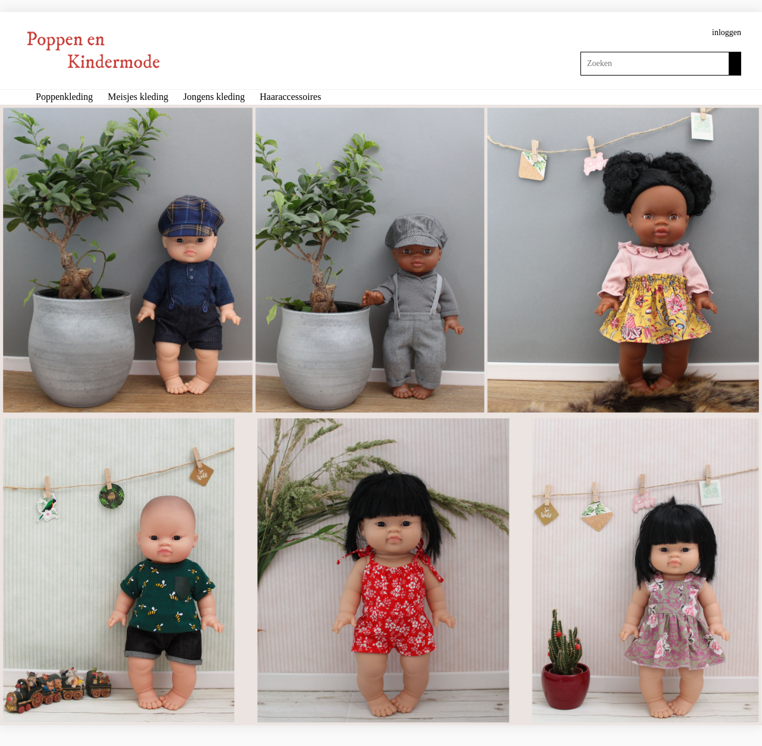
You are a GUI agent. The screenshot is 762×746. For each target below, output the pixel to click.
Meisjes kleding (138, 97)
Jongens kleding (214, 97)
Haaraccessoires (290, 97)
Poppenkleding (64, 97)
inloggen (726, 32)
